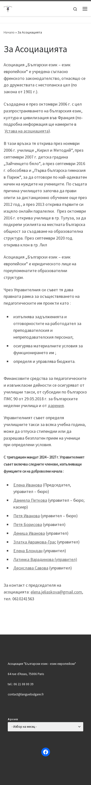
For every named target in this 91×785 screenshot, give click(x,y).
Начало (9, 32)
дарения (56, 405)
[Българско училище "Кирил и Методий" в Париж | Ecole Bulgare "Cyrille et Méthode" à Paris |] (8, 8)
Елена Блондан (27, 550)
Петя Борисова (27, 524)
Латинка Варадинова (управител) (45, 559)
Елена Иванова (27, 485)
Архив (13, 719)
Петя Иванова (26, 515)
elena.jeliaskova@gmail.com (56, 592)
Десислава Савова (30, 568)
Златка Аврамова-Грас (34, 542)
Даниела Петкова (30, 500)
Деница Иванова (29, 533)
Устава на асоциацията (27, 131)
